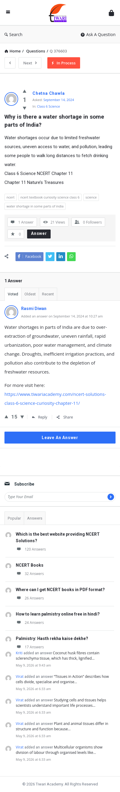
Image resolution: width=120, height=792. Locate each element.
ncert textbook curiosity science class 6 (50, 197)
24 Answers (30, 622)
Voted (13, 294)
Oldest (30, 294)
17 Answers (30, 647)
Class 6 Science (48, 106)
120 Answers (31, 549)
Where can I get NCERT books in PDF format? (60, 589)
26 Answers (30, 598)
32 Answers (30, 573)
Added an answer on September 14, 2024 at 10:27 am (62, 316)
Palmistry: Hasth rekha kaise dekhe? (52, 638)
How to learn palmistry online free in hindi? (58, 614)
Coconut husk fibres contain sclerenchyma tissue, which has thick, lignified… (57, 655)
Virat (20, 676)
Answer (39, 233)
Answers (34, 518)
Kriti (19, 652)
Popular (14, 518)
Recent (48, 294)
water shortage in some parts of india (35, 206)
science (91, 197)
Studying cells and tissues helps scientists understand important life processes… (61, 703)
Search (13, 34)
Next (30, 63)
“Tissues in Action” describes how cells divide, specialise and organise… (62, 679)
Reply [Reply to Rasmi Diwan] (39, 417)
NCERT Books (29, 565)
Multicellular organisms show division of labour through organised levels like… (59, 750)
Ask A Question (98, 34)
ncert (11, 197)
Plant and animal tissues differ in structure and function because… (62, 726)
